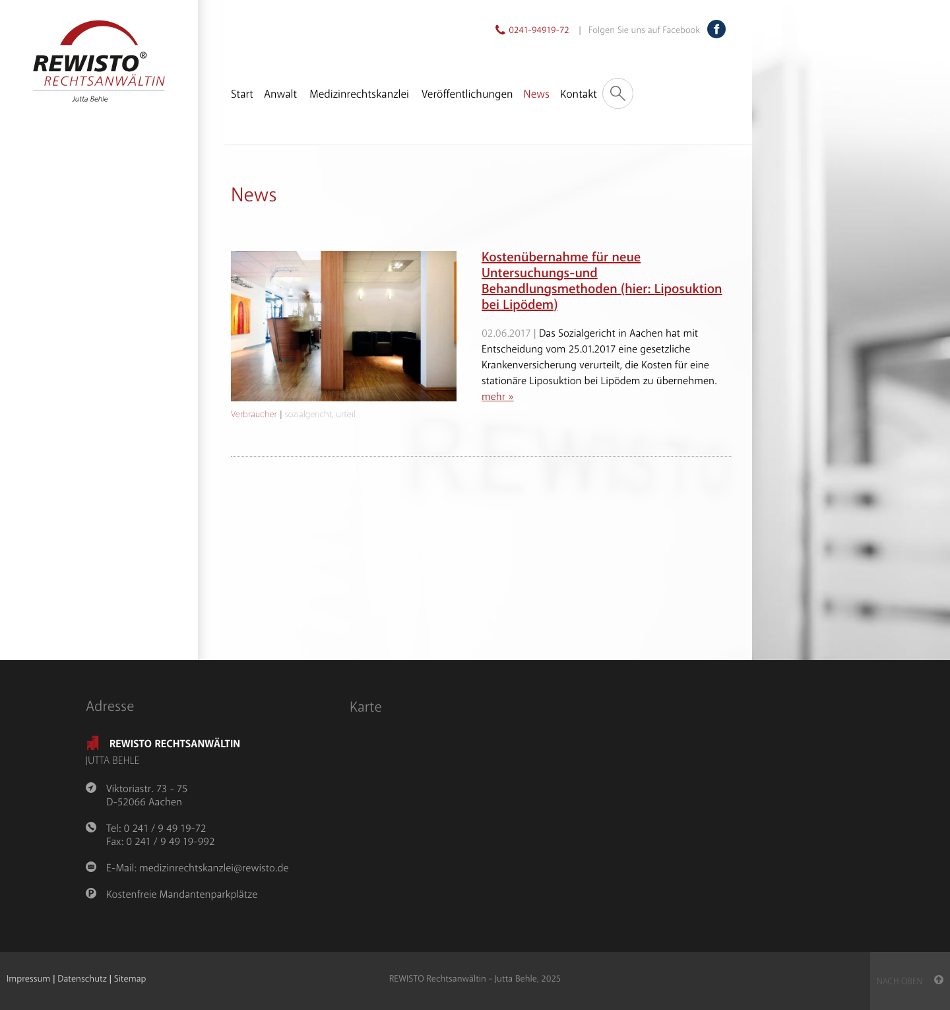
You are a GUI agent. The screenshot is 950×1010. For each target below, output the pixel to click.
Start (242, 94)
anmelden (201, 979)
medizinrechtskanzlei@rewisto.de (213, 868)
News (537, 94)
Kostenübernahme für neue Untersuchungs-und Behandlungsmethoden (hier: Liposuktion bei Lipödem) (602, 281)
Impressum (28, 979)
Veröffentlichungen (467, 94)
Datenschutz (81, 979)
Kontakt (578, 94)
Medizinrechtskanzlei (359, 94)
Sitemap (130, 979)
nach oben (910, 981)
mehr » (498, 396)
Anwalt (280, 94)
